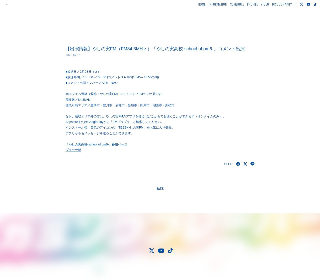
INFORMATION (209, 17)
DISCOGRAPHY (274, 17)
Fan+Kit (173, 268)
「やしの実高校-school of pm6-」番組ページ (96, 144)
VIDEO (256, 17)
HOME (193, 17)
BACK (160, 188)
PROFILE (244, 17)
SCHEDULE (229, 17)
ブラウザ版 (73, 150)
